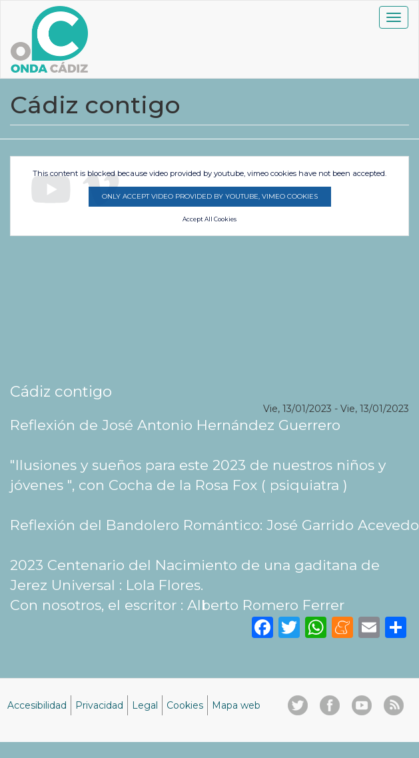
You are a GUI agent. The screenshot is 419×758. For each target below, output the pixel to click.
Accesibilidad (37, 705)
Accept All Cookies (209, 219)
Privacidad (99, 705)
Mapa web (236, 705)
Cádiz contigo (61, 391)
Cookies (185, 705)
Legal (145, 705)
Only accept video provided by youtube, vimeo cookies (210, 196)
